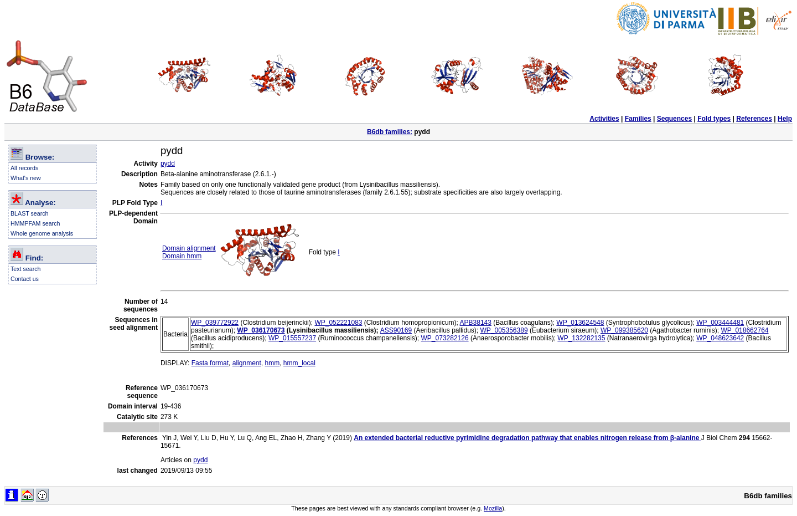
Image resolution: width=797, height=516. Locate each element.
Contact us (25, 278)
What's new (26, 178)
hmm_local (299, 363)
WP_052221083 (338, 322)
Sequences (674, 118)
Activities (604, 118)
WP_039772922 (215, 322)
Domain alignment (189, 248)
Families (638, 118)
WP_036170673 (260, 330)
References (754, 118)
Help (785, 118)
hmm (272, 363)
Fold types (714, 118)
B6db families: (389, 132)
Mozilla (493, 508)
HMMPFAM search (35, 223)
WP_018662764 (744, 330)
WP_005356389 (504, 330)
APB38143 (475, 322)
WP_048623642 (720, 338)
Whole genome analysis (42, 233)
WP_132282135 (581, 338)
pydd (168, 163)
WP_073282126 (445, 338)
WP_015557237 (292, 338)
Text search (26, 268)
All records (24, 168)
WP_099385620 (624, 330)
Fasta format (210, 363)
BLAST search (30, 213)
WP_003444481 (720, 322)
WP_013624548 (580, 322)
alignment (246, 363)
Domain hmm (181, 256)
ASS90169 (396, 330)
